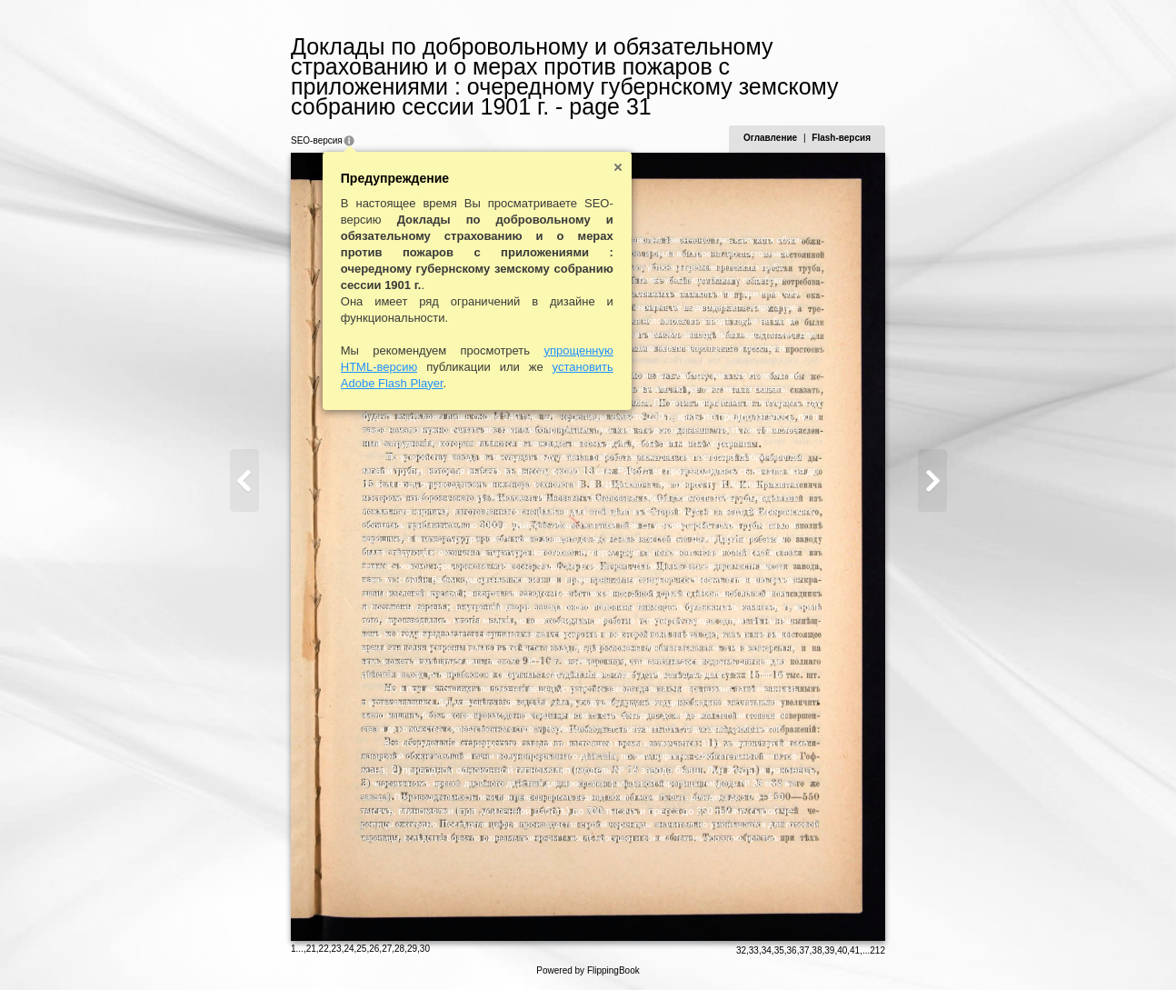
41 (855, 950)
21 (311, 949)
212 (877, 950)
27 (387, 949)
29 (412, 949)
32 (741, 950)
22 (324, 949)
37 (804, 950)
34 (767, 950)
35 (779, 950)
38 (817, 950)
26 (374, 949)
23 (337, 949)
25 (361, 949)
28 (399, 949)
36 (792, 950)
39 (829, 950)
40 (842, 950)
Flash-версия (841, 138)
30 (425, 949)
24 (349, 949)
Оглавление (770, 138)
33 (754, 950)
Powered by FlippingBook (587, 970)
